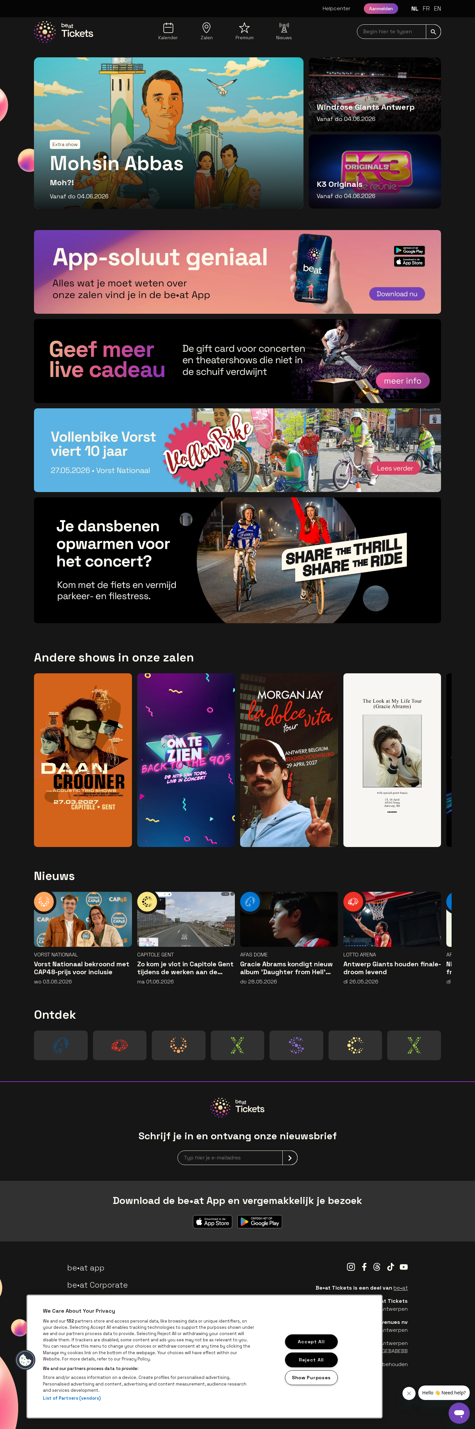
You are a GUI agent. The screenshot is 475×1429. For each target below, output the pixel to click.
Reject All (311, 1359)
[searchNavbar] (399, 31)
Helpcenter (337, 8)
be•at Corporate (97, 1285)
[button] (25, 1360)
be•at (401, 1287)
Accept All (311, 1342)
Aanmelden (381, 9)
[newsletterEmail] (237, 1158)
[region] (204, 1356)
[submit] (433, 31)
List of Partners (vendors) (72, 1398)
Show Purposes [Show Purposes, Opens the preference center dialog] (311, 1378)
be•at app (86, 1268)
